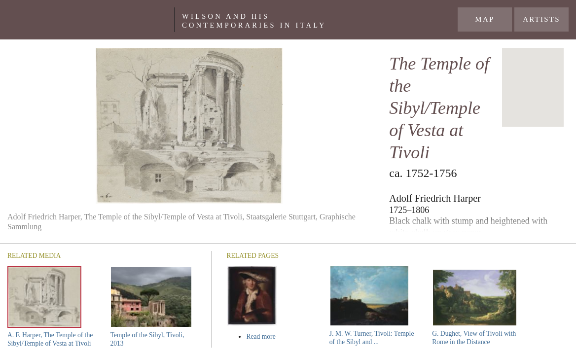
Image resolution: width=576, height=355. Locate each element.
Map (484, 19)
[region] (533, 87)
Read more (279, 336)
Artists (541, 19)
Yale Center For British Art (91, 19)
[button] (533, 78)
